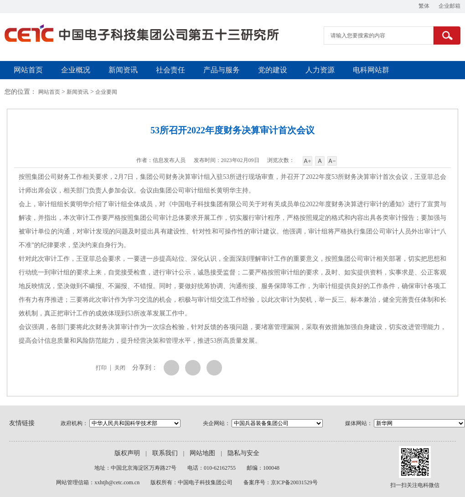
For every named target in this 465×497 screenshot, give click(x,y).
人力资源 (320, 70)
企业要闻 (106, 92)
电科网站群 (371, 70)
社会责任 (170, 70)
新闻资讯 (123, 70)
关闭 (119, 368)
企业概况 (75, 70)
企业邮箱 (449, 6)
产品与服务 (221, 70)
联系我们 (165, 453)
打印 (101, 368)
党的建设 (272, 70)
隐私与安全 (243, 453)
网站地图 (202, 453)
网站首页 (28, 70)
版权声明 (127, 453)
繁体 (423, 6)
